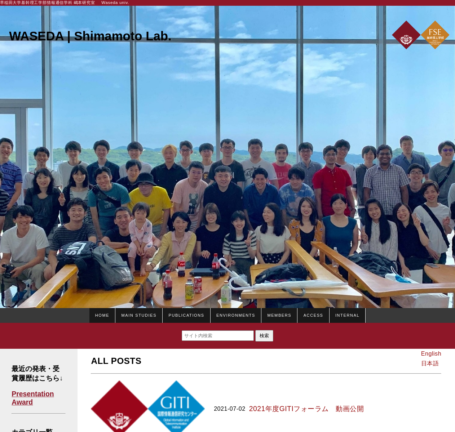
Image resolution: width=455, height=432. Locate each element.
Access (313, 314)
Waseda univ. (115, 2)
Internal (347, 314)
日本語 (430, 363)
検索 (264, 335)
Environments (235, 314)
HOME (102, 314)
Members (279, 314)
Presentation (33, 394)
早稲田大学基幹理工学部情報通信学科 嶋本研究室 (47, 2)
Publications (186, 314)
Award (22, 402)
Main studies (139, 314)
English (431, 353)
